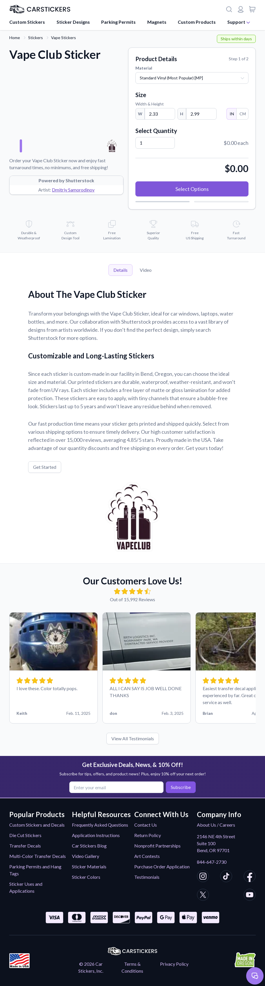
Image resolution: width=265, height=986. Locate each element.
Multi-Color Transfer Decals (37, 856)
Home (14, 37)
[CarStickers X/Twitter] (203, 896)
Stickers (35, 37)
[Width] (160, 114)
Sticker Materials (89, 866)
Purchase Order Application (162, 866)
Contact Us (145, 825)
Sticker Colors (86, 877)
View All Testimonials (132, 738)
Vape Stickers (63, 37)
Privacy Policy (174, 964)
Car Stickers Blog (89, 845)
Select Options (192, 189)
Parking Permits (118, 22)
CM (242, 113)
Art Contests (147, 856)
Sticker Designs (73, 22)
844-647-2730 (211, 862)
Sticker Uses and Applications (25, 887)
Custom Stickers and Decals (37, 825)
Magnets (156, 22)
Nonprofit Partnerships (157, 845)
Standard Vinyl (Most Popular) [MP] (171, 77)
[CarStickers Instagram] (203, 877)
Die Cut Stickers (25, 835)
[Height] (201, 114)
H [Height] (181, 113)
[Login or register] (240, 9)
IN (231, 113)
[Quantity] (155, 143)
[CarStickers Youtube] (250, 896)
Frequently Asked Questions (100, 825)
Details (120, 270)
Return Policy (147, 835)
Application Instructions (96, 835)
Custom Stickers (27, 22)
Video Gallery (85, 856)
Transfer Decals (25, 845)
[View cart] (252, 9)
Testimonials (146, 877)
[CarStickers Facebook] (250, 877)
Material (143, 67)
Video (146, 270)
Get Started (44, 467)
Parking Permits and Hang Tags (35, 870)
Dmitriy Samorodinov (73, 189)
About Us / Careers (216, 825)
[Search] (229, 9)
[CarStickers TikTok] (226, 877)
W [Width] (140, 113)
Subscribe (181, 787)
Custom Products (197, 22)
